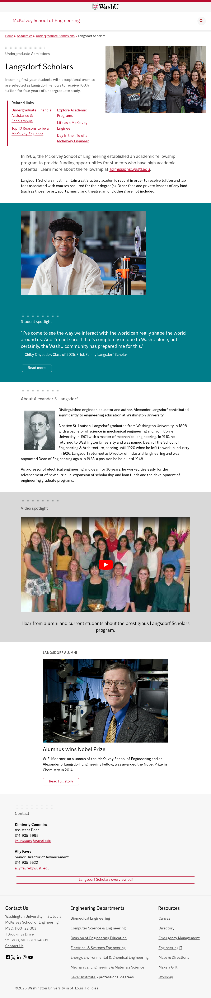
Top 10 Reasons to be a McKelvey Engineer (30, 131)
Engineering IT (170, 948)
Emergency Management (179, 938)
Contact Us (14, 946)
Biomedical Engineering (90, 918)
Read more (37, 368)
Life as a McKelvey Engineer (72, 125)
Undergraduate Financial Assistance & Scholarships (31, 116)
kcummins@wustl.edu (33, 841)
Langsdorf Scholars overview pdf (105, 880)
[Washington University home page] (105, 7)
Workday (166, 977)
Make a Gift (168, 967)
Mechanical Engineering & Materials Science (107, 967)
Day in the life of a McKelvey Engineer (73, 138)
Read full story (61, 781)
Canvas (164, 918)
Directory (166, 928)
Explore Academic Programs (72, 113)
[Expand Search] (201, 21)
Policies (91, 988)
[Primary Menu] (8, 21)
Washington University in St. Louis (33, 917)
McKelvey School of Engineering (46, 21)
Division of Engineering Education (99, 938)
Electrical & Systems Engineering (98, 948)
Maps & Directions (174, 958)
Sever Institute (83, 977)
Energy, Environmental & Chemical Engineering (110, 958)
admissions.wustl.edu (129, 169)
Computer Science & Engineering (98, 928)
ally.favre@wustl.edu (32, 868)
